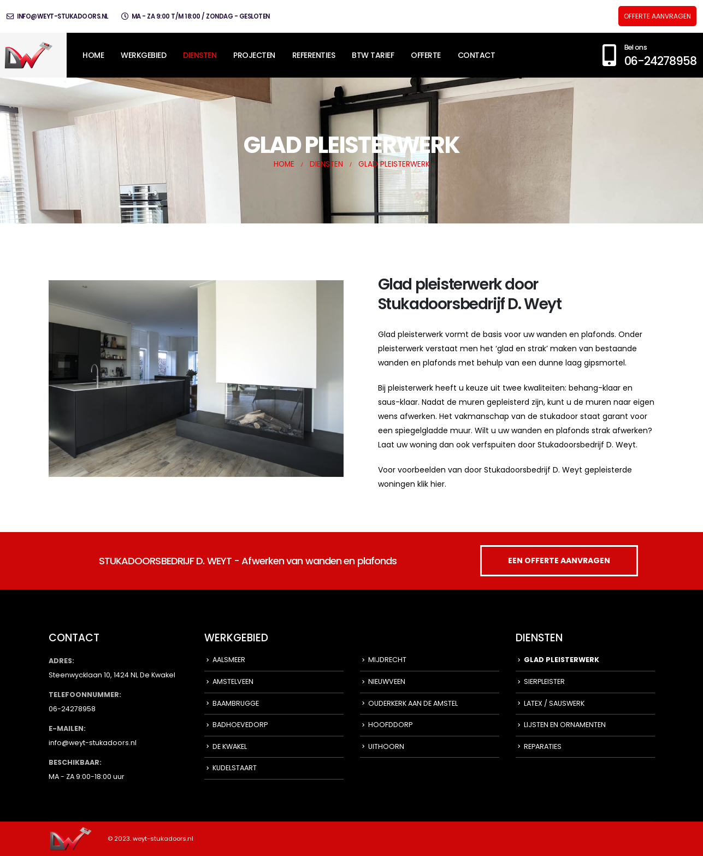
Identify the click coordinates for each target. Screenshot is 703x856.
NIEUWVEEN (386, 681)
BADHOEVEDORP (240, 724)
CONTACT (476, 55)
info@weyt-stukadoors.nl (57, 16)
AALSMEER (228, 659)
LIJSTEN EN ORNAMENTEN (565, 724)
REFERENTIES (313, 55)
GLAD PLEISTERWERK (561, 659)
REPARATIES (543, 746)
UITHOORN (386, 746)
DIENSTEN (199, 55)
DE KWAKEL (229, 746)
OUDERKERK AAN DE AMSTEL (413, 703)
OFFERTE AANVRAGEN (657, 16)
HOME (93, 55)
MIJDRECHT (387, 659)
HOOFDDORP (390, 724)
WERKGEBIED (143, 55)
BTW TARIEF (373, 55)
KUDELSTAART (234, 767)
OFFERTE (426, 55)
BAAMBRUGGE (235, 703)
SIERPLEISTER (544, 681)
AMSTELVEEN (232, 681)
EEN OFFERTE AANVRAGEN (559, 560)
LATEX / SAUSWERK (554, 703)
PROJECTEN (254, 55)
